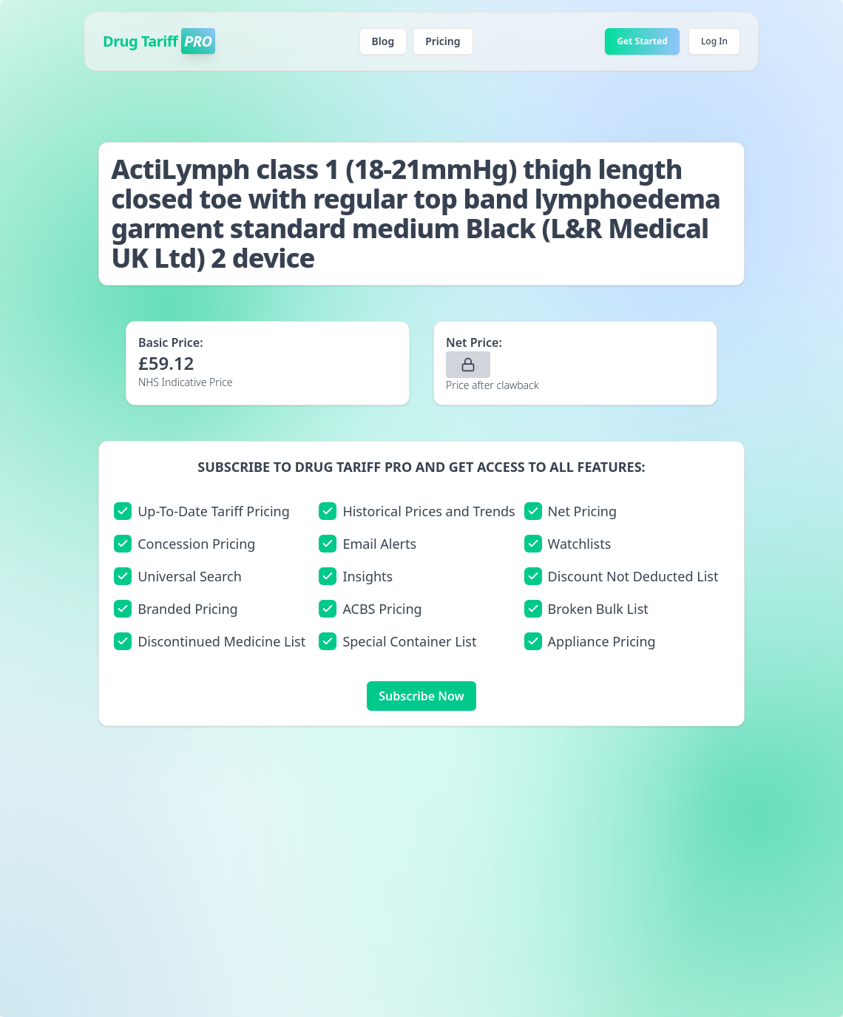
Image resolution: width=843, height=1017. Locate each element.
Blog (383, 41)
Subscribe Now (421, 696)
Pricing (442, 41)
